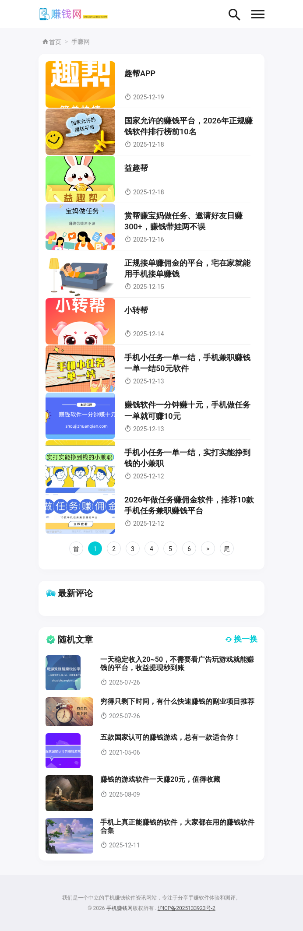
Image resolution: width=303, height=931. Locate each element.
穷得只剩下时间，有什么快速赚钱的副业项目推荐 (177, 701)
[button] (257, 14)
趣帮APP (139, 73)
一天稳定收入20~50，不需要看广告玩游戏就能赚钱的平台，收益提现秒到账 (177, 663)
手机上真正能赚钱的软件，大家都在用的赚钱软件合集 (177, 826)
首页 (51, 42)
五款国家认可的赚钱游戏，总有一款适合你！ (170, 737)
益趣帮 (136, 167)
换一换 (241, 639)
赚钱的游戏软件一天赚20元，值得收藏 (160, 779)
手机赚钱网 (119, 908)
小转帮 (136, 310)
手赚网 (80, 41)
